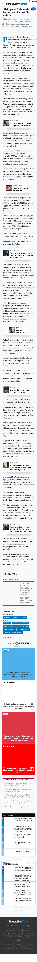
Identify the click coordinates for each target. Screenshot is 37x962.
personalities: (8, 615)
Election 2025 (24, 623)
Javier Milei (7, 617)
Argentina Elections (21, 626)
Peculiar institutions (21, 331)
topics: (5, 620)
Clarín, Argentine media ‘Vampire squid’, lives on (20, 124)
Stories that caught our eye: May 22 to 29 (20, 391)
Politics (15, 623)
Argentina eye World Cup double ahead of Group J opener (26, 599)
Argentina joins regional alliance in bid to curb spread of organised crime (21, 529)
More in (19, 643)
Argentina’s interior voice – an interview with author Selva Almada (21, 255)
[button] (33, 8)
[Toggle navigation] (3, 4)
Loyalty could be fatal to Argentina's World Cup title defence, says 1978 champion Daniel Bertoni (26, 589)
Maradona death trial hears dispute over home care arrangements (20, 467)
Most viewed (9, 815)
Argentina (7, 623)
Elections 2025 (8, 626)
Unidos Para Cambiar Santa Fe (13, 632)
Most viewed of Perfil (18, 863)
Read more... (16, 121)
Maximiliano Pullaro (19, 617)
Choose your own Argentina (20, 189)
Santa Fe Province (9, 629)
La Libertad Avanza (23, 629)
